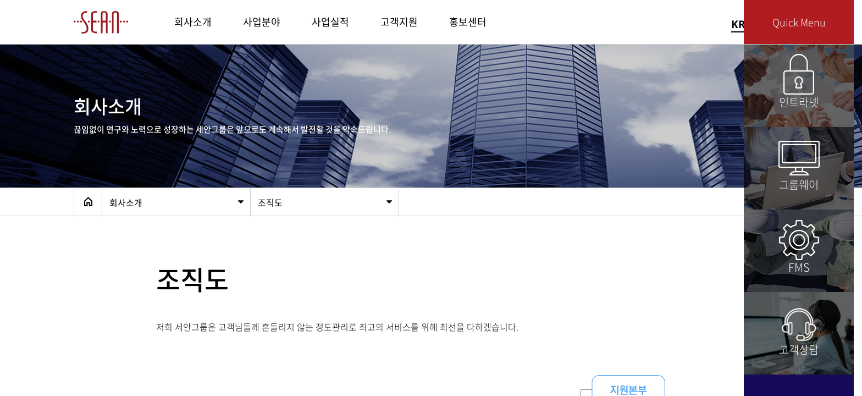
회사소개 (193, 21)
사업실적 (330, 21)
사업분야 (261, 21)
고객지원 (399, 21)
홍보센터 (468, 21)
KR (738, 24)
